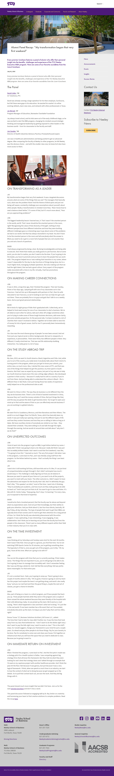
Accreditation (48, 770)
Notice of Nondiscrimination (22, 770)
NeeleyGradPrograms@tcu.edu (50, 750)
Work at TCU (6, 770)
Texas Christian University (95, 770)
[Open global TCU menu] (20, 4)
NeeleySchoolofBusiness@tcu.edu (87, 736)
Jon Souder (11, 131)
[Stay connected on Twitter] (92, 718)
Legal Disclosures (36, 770)
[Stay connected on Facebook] (81, 718)
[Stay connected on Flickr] (108, 718)
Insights (86, 74)
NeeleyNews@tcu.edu (83, 727)
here (16, 699)
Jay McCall (11, 111)
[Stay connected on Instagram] (87, 718)
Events (86, 69)
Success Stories (89, 79)
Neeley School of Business (15, 11)
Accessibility (13, 770)
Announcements (89, 64)
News (86, 59)
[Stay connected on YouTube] (97, 718)
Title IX (30, 770)
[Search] (102, 4)
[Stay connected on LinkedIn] (103, 718)
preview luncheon (17, 688)
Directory (42, 759)
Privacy (42, 770)
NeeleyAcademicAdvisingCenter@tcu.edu (54, 739)
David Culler (11, 93)
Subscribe (91, 130)
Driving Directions (10, 739)
